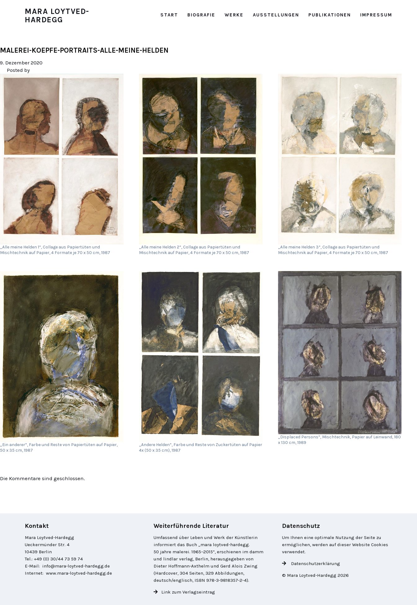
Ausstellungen (276, 15)
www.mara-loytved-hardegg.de (79, 573)
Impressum (376, 15)
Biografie (201, 15)
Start (169, 15)
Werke (234, 15)
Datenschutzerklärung (315, 563)
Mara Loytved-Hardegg (57, 15)
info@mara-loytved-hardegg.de (76, 566)
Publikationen (329, 15)
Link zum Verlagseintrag (188, 592)
